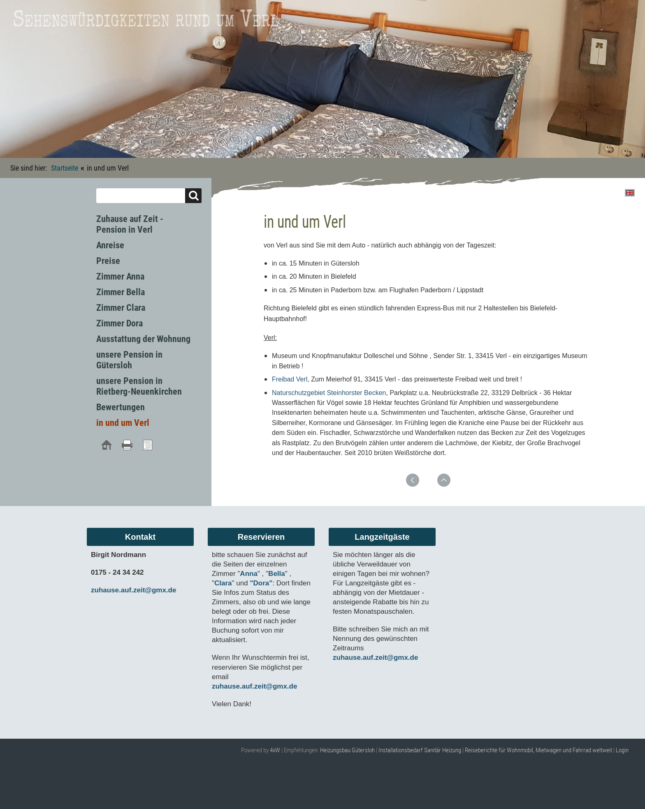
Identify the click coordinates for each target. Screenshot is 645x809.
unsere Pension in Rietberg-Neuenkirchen (139, 386)
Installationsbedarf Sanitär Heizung (419, 750)
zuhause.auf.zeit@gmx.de (133, 590)
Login (622, 750)
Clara (223, 583)
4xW (275, 750)
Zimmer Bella (120, 292)
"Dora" (261, 583)
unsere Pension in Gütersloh (129, 359)
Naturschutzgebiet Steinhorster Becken (329, 392)
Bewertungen (120, 407)
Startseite (64, 168)
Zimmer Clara (120, 308)
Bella (276, 574)
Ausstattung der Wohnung (143, 339)
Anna (249, 574)
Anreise (110, 245)
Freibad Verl (289, 379)
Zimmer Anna (120, 276)
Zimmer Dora (119, 323)
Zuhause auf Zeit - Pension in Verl (129, 224)
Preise (108, 261)
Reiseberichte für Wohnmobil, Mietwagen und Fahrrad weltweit (538, 750)
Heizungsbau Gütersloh (347, 750)
